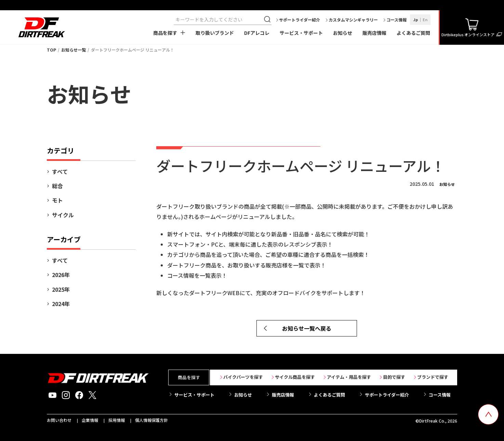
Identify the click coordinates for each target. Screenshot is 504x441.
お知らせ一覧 (73, 50)
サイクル (63, 215)
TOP (51, 50)
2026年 (61, 275)
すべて (60, 171)
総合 (57, 186)
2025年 (61, 289)
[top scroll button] (488, 414)
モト (57, 200)
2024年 (61, 304)
